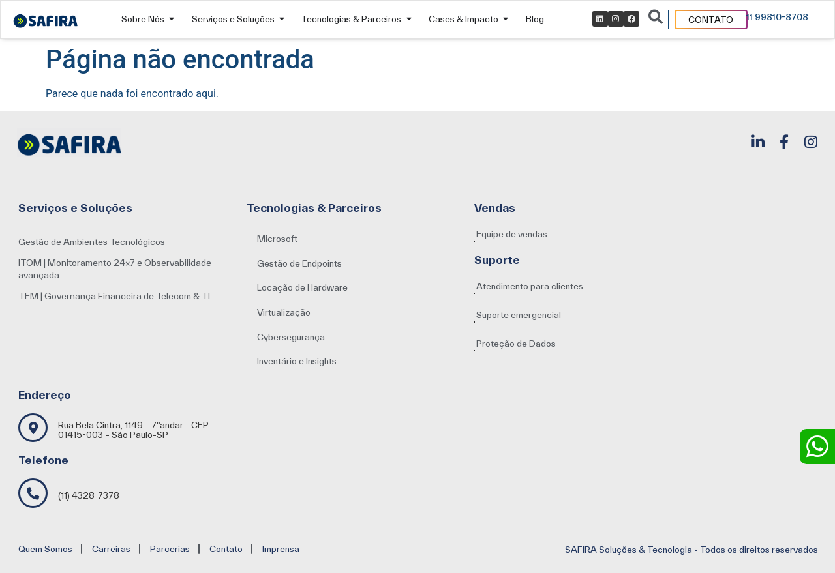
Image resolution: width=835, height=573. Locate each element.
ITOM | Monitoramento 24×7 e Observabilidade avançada (114, 269)
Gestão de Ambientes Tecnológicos (91, 242)
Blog (535, 19)
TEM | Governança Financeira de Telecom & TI (114, 296)
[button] (297, 361)
